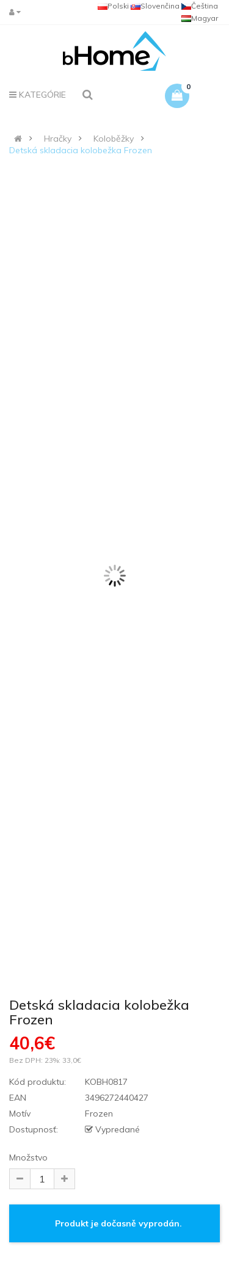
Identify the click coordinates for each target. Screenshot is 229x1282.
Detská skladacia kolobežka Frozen (80, 150)
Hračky (57, 138)
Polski (113, 5)
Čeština (199, 5)
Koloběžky (113, 138)
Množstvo (28, 1157)
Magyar (199, 18)
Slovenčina (155, 5)
